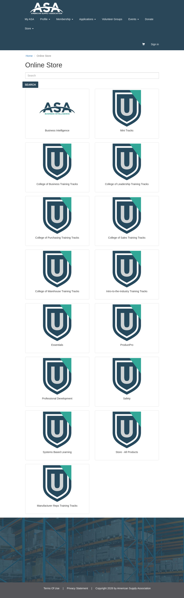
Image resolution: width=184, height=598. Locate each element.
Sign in (155, 44)
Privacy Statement (77, 588)
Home (29, 55)
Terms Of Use (51, 588)
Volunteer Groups (112, 19)
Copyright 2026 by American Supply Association (123, 588)
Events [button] (133, 19)
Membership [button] (64, 19)
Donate (149, 19)
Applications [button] (87, 19)
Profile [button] (45, 19)
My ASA (29, 19)
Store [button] (29, 28)
